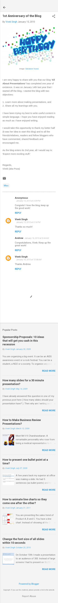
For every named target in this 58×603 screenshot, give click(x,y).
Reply (18, 213)
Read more (49, 370)
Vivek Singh (21, 219)
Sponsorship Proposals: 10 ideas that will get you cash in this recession (23, 340)
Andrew (19, 238)
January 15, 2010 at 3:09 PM (28, 201)
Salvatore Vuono (32, 69)
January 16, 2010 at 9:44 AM (37, 238)
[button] (54, 16)
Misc (6, 185)
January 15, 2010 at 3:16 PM (28, 222)
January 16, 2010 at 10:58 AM (28, 259)
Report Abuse (29, 596)
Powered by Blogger (29, 583)
